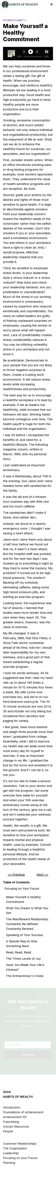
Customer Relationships (19, 1143)
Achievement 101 (15, 1117)
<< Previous (16, 874)
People (8, 1131)
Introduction (11, 1107)
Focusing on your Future (20, 1158)
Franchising (11, 1122)
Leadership (11, 1153)
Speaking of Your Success (24, 935)
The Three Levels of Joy (23, 958)
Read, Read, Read (18, 952)
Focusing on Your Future (21, 888)
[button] (51, 4)
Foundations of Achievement (23, 1112)
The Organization (15, 1148)
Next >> (42, 874)
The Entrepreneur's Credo (24, 976)
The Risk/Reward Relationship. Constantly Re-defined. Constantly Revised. (27, 924)
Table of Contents (16, 882)
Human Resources (16, 1126)
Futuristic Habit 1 (14, 20)
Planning (9, 1162)
